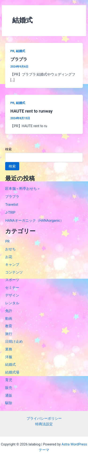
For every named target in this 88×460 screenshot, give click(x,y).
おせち (10, 249)
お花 (8, 257)
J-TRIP (10, 212)
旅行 (8, 334)
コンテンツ (14, 272)
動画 (8, 318)
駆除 (8, 403)
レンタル (12, 303)
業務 (8, 349)
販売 (8, 388)
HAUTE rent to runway (31, 111)
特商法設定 (44, 424)
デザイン (12, 295)
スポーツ (12, 280)
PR (12, 51)
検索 (8, 149)
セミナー (12, 287)
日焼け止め (14, 341)
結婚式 (20, 51)
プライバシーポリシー (44, 418)
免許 (8, 311)
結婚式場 (12, 372)
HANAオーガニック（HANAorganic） (34, 220)
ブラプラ (18, 59)
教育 (8, 326)
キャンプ (12, 264)
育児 (8, 380)
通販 (8, 395)
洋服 (8, 357)
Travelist (11, 204)
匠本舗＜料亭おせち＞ (22, 188)
